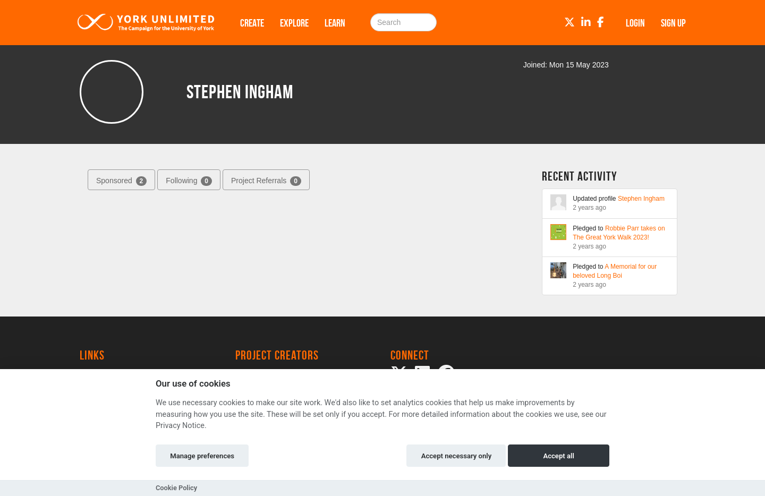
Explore (294, 23)
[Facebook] (600, 22)
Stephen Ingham (641, 198)
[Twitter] (569, 22)
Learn (335, 23)
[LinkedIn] (586, 22)
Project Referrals (266, 181)
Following (189, 181)
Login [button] (635, 23)
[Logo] (146, 22)
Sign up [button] (673, 23)
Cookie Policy (176, 488)
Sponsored (121, 181)
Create (252, 23)
